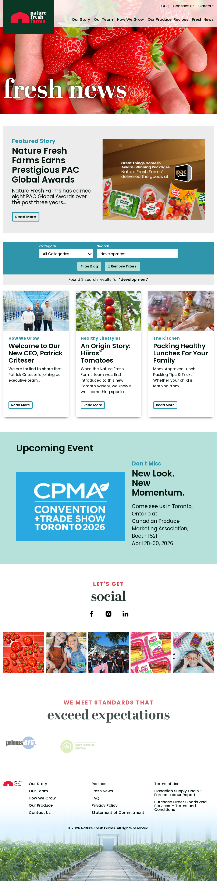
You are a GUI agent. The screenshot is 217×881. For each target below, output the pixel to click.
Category (47, 246)
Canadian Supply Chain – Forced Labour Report (178, 792)
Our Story (81, 19)
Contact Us (184, 5)
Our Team (103, 19)
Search (103, 246)
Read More (25, 216)
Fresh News (203, 19)
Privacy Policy (104, 805)
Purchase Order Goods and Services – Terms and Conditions (180, 805)
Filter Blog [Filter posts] (89, 266)
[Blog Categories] (66, 253)
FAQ (165, 5)
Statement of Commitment (118, 812)
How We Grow (130, 19)
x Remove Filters (122, 266)
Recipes (181, 19)
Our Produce (160, 19)
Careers (206, 5)
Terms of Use (166, 783)
